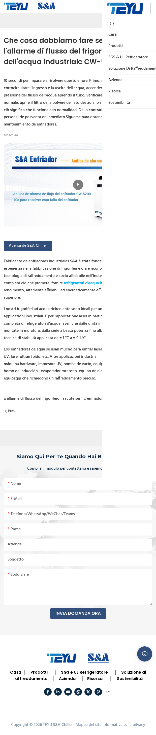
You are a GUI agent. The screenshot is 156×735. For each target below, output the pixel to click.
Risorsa (95, 678)
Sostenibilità (130, 678)
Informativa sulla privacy (124, 725)
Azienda (67, 678)
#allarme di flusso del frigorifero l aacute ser (42, 398)
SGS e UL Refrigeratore (84, 672)
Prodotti (39, 672)
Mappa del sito (89, 725)
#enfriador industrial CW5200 (110, 398)
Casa (15, 672)
